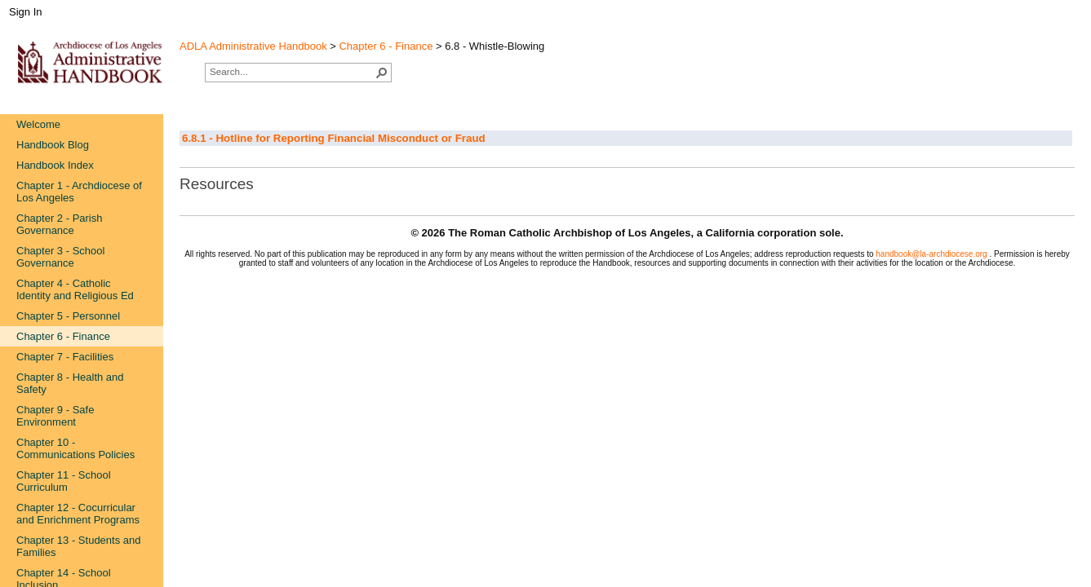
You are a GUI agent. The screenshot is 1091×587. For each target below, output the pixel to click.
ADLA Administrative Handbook (253, 46)
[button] (382, 73)
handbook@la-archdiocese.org (932, 253)
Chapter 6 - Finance (385, 46)
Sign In (25, 12)
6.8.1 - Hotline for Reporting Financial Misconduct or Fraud (334, 138)
